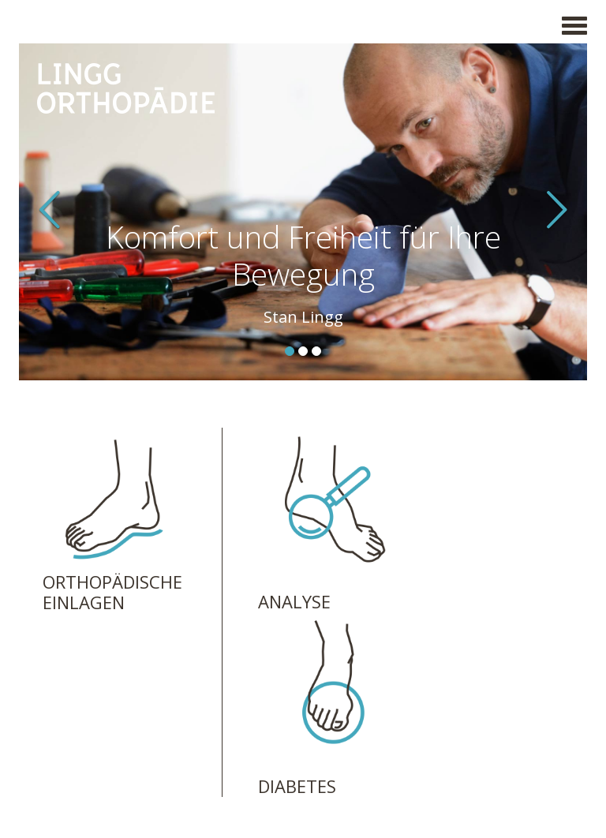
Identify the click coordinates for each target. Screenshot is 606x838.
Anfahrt (246, 701)
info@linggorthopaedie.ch (300, 683)
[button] (61, 211)
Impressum (75, 746)
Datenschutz (80, 764)
